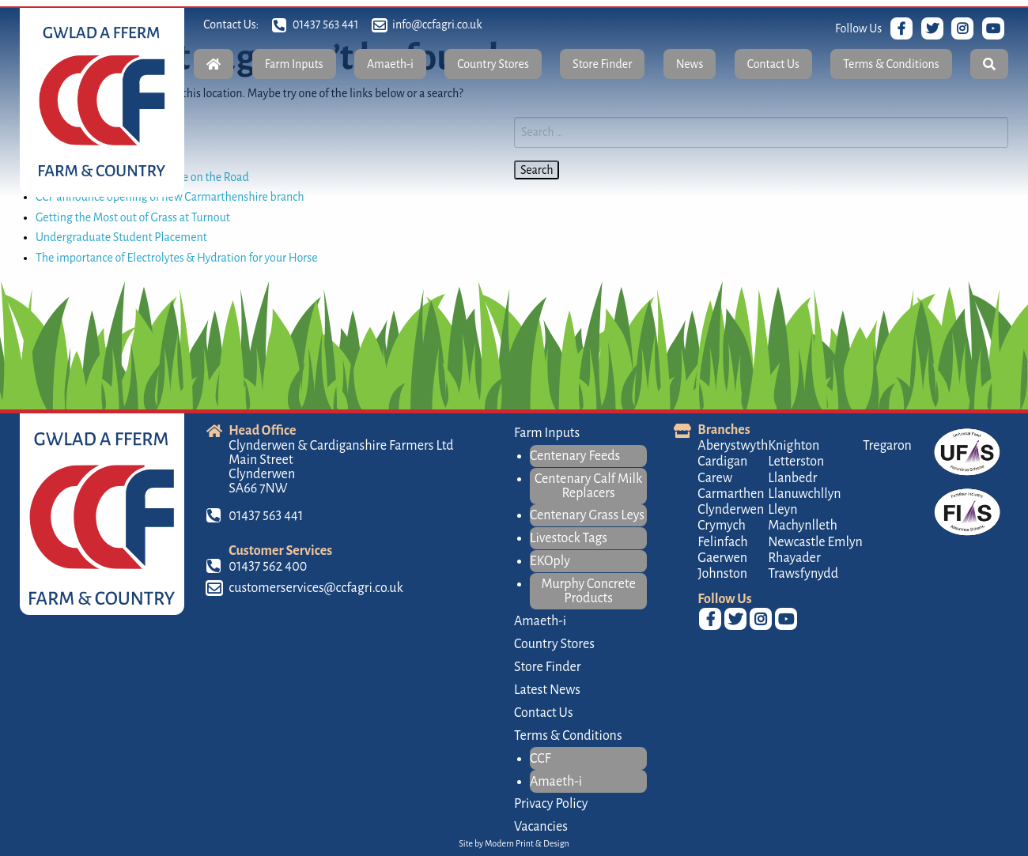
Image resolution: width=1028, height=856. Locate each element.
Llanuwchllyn (804, 494)
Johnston (722, 574)
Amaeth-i (390, 64)
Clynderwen (730, 510)
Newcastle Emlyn (815, 542)
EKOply (550, 561)
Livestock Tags (568, 538)
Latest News (547, 690)
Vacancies (541, 827)
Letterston (796, 461)
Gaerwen (722, 558)
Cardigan (722, 461)
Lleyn (782, 510)
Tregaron (887, 446)
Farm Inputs (294, 64)
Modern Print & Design (527, 843)
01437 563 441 (327, 24)
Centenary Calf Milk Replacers (588, 486)
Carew (714, 478)
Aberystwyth (732, 446)
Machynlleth (802, 526)
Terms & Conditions (891, 64)
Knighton (793, 446)
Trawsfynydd (803, 574)
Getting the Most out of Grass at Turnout (133, 217)
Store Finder (602, 64)
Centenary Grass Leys (587, 515)
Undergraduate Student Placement (121, 237)
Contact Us (773, 64)
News (690, 64)
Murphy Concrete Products (589, 591)
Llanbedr (792, 478)
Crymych (721, 526)
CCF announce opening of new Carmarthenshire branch (170, 196)
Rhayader (794, 558)
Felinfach (722, 542)
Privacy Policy (551, 804)
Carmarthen (730, 494)
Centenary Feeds (575, 456)
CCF (540, 759)
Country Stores (493, 64)
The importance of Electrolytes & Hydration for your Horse (177, 257)
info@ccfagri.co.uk (437, 24)
